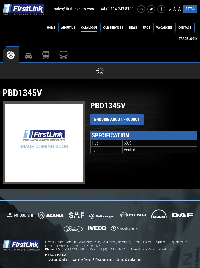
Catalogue (89, 27)
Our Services (113, 27)
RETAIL (190, 9)
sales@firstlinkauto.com (74, 8)
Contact (184, 27)
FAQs (146, 27)
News (133, 27)
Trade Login (188, 39)
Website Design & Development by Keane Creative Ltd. (107, 260)
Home (51, 27)
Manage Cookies (58, 260)
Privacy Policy (55, 255)
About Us (68, 27)
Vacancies (164, 27)
